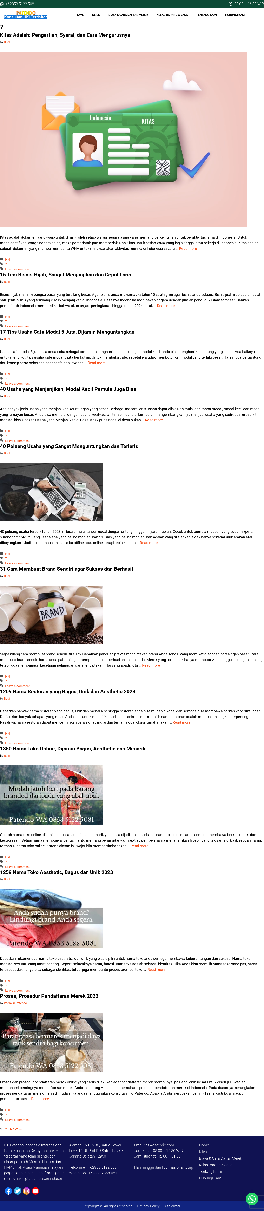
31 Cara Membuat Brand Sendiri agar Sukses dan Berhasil (66, 569)
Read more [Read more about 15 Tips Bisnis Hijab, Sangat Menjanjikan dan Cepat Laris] (166, 305)
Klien (96, 15)
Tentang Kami (206, 15)
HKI (7, 260)
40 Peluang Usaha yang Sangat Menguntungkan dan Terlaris (69, 446)
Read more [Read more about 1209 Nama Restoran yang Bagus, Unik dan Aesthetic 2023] (182, 722)
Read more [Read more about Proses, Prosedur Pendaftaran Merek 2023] (40, 1099)
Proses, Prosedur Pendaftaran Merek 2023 (49, 996)
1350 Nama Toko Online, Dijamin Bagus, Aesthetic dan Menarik (72, 749)
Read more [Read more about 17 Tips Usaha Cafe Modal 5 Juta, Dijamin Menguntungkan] (97, 363)
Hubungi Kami (235, 15)
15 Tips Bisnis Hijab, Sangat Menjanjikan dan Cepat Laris (65, 275)
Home (80, 15)
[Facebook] (8, 1191)
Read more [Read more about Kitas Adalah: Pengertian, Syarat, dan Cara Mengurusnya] (188, 248)
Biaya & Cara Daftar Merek (128, 15)
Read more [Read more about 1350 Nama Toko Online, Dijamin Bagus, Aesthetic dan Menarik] (139, 846)
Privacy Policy (148, 1206)
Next (16, 1129)
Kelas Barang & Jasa (172, 15)
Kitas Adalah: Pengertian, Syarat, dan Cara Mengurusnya (65, 35)
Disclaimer (171, 1206)
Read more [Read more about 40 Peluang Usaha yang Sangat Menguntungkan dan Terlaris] (149, 542)
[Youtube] (35, 1191)
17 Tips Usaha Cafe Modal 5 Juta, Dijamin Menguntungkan (67, 332)
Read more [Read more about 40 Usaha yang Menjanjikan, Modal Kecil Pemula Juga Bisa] (154, 420)
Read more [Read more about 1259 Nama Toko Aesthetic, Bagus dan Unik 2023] (156, 969)
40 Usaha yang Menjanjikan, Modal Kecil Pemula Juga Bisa (68, 389)
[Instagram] (26, 1191)
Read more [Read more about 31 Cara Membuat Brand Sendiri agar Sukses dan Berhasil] (151, 665)
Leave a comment (17, 269)
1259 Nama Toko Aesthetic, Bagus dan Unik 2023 (56, 872)
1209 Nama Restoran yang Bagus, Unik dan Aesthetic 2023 (67, 691)
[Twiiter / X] (17, 1191)
